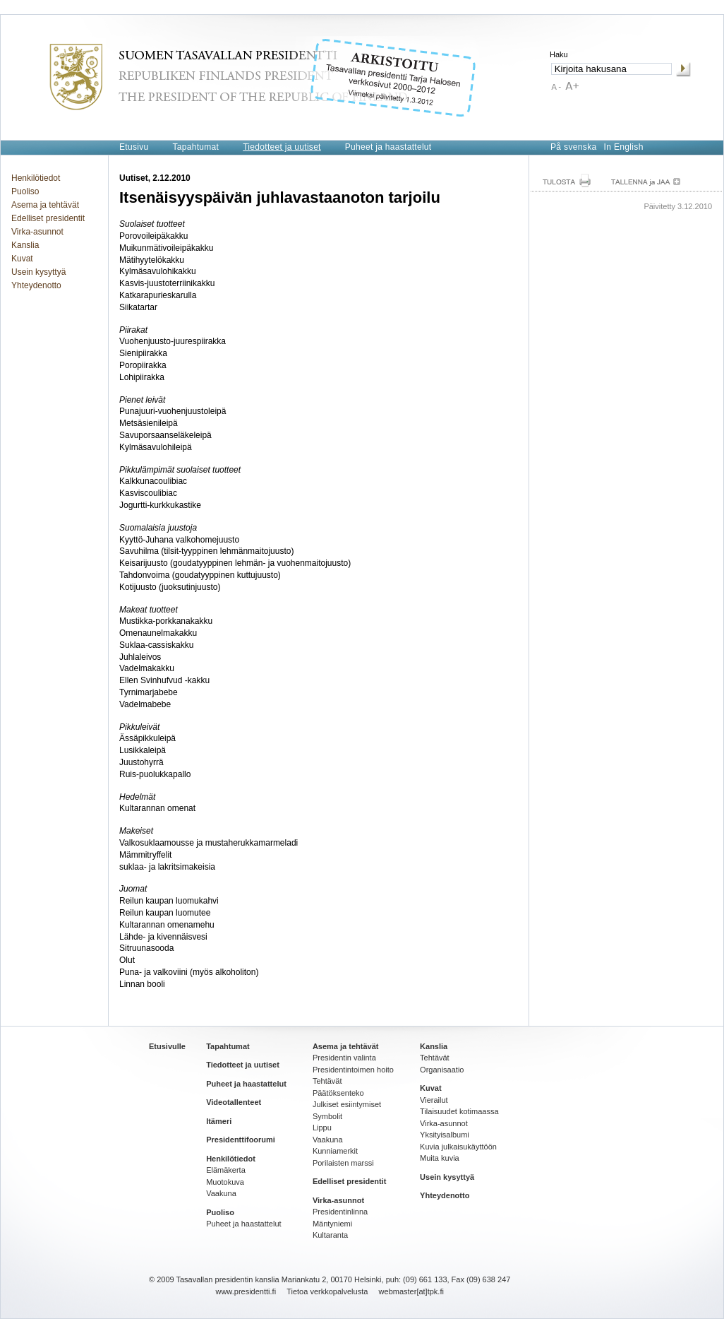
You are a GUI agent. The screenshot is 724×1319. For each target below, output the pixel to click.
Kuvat (22, 259)
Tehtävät (327, 1081)
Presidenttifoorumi (240, 1139)
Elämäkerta (226, 1170)
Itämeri (218, 1121)
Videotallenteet (233, 1102)
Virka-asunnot (37, 232)
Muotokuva (225, 1182)
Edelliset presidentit (48, 218)
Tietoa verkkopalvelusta (327, 1291)
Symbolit (327, 1116)
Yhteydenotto (36, 285)
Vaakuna (221, 1193)
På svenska (573, 147)
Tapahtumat (195, 146)
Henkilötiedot (35, 178)
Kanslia (25, 245)
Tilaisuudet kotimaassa (459, 1111)
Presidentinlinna (340, 1211)
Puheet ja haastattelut (388, 146)
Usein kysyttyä (38, 272)
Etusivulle (167, 1046)
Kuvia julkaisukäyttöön (458, 1146)
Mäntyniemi (332, 1223)
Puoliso (25, 191)
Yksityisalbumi (444, 1134)
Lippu (322, 1127)
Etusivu (133, 146)
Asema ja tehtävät (45, 205)
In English (624, 147)
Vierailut (434, 1100)
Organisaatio (442, 1069)
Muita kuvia (439, 1158)
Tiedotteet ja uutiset (282, 146)
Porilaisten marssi (343, 1163)
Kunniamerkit (335, 1151)
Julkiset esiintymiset (347, 1104)
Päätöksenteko (338, 1093)
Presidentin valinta (344, 1057)
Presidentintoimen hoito (353, 1069)
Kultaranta (330, 1235)
